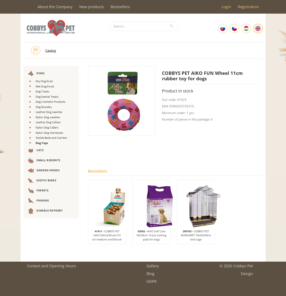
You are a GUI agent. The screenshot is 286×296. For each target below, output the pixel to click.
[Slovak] (222, 28)
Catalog (50, 50)
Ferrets (38, 191)
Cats (36, 150)
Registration (248, 6)
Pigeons (38, 201)
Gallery (152, 264)
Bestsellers (120, 6)
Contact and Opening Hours (51, 264)
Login (226, 6)
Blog (150, 272)
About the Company (55, 6)
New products (91, 6)
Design (247, 272)
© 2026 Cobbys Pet (236, 264)
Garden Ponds (44, 171)
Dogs (36, 74)
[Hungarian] (246, 28)
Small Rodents (44, 161)
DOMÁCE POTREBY (45, 211)
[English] (258, 28)
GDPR (151, 280)
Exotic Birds (42, 181)
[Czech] (234, 28)
